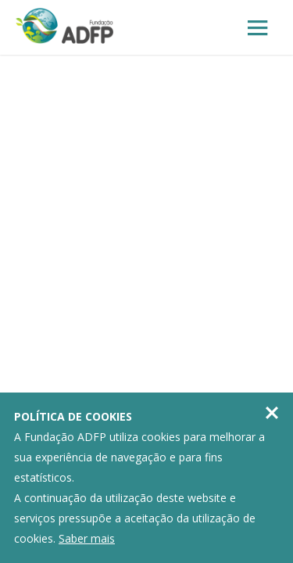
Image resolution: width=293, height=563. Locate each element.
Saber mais (87, 538)
